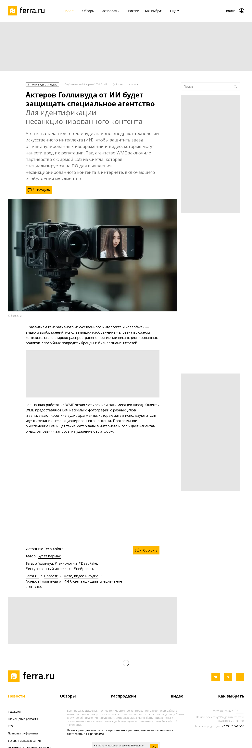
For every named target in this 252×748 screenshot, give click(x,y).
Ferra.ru (32, 576)
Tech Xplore (53, 548)
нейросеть (85, 568)
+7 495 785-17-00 (233, 726)
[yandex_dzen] (240, 677)
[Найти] (235, 86)
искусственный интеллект (50, 568)
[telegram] (228, 677)
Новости (51, 576)
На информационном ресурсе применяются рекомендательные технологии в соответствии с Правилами (120, 732)
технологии (67, 563)
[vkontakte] (215, 677)
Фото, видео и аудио (43, 84)
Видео (177, 696)
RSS (10, 726)
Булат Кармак (49, 556)
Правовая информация (23, 733)
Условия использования (24, 740)
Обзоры (68, 696)
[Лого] (27, 11)
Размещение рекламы (23, 719)
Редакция (14, 711)
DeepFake (89, 563)
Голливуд (45, 563)
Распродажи (123, 696)
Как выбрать (231, 696)
